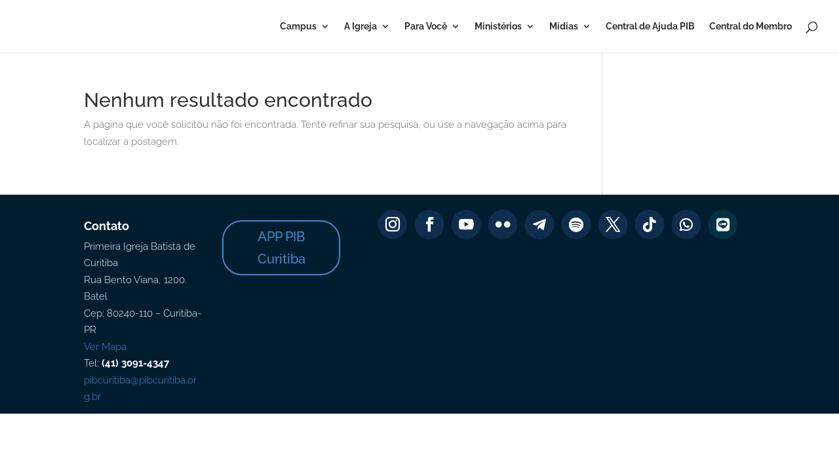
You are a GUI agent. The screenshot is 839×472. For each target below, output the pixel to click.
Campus (298, 26)
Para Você (425, 26)
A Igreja (360, 26)
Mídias (563, 26)
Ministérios (498, 26)
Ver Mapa (105, 347)
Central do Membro (750, 26)
